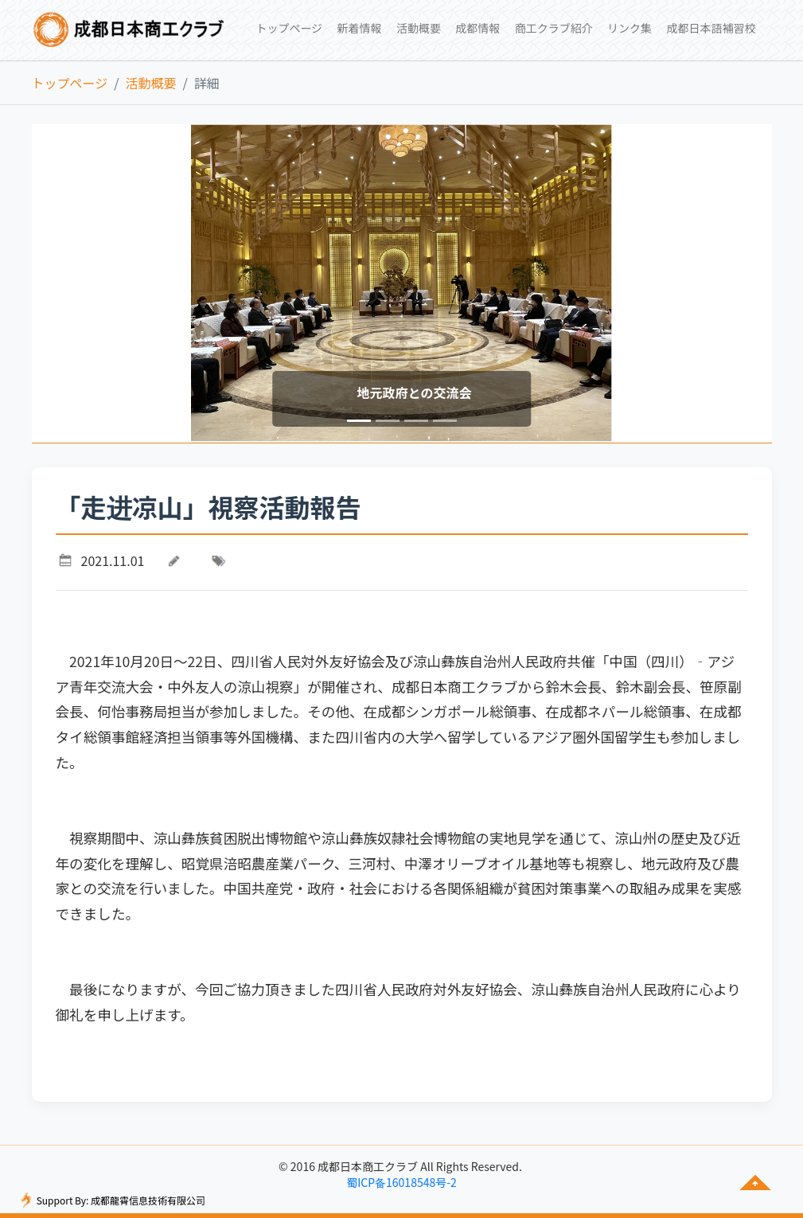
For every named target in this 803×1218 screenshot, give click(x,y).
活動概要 (150, 82)
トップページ (70, 82)
